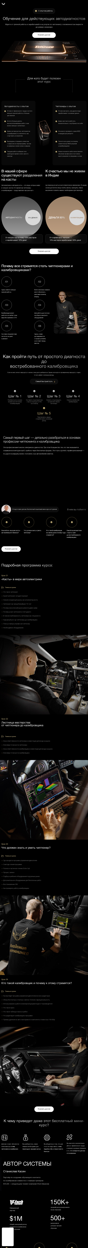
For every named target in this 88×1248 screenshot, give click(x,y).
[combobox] (5, 1181)
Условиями (58, 1207)
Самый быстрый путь (44, 381)
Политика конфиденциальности (44, 1228)
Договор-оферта (44, 1230)
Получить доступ (44, 35)
